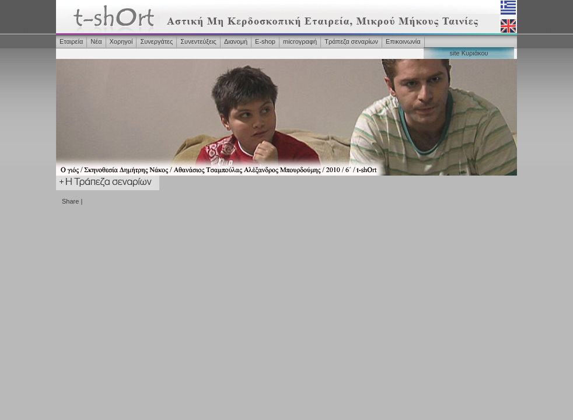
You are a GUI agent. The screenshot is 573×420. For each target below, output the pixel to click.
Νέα (96, 41)
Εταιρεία (71, 41)
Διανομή (235, 41)
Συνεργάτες (156, 41)
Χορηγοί (121, 41)
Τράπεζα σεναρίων (351, 41)
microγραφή (300, 41)
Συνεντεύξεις (198, 41)
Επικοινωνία (403, 41)
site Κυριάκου (468, 53)
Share (70, 201)
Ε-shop (265, 41)
